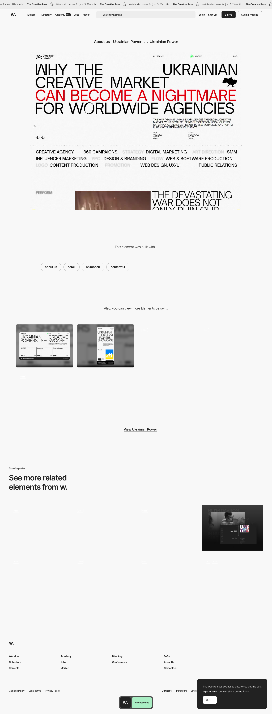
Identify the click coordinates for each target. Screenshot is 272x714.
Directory (46, 14)
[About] (103, 578)
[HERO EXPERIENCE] (39, 528)
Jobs (76, 14)
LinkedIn (195, 690)
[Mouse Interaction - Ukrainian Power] (227, 346)
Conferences (119, 662)
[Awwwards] (13, 14)
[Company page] (168, 578)
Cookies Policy (16, 690)
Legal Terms (35, 690)
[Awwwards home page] (125, 702)
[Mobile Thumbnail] (105, 346)
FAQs (167, 656)
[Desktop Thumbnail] (44, 346)
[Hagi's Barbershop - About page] (168, 527)
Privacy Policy (52, 690)
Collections (15, 662)
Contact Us (170, 667)
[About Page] (103, 528)
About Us (169, 662)
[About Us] (39, 578)
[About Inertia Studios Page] (232, 578)
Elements (14, 667)
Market (86, 14)
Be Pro (228, 14)
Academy (63, 14)
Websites (14, 656)
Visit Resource (141, 702)
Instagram (181, 690)
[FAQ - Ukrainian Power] (166, 346)
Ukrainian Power (164, 42)
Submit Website (249, 14)
